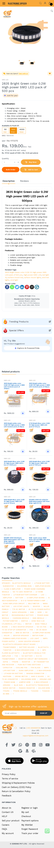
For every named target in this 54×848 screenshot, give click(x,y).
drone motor (21, 676)
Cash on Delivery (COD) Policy (16, 787)
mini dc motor (22, 633)
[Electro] (14, 3)
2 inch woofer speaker (22, 627)
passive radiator (27, 688)
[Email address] (19, 713)
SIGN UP (43, 713)
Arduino (6, 685)
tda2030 (46, 691)
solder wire (44, 688)
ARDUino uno (45, 679)
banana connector (35, 673)
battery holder (26, 647)
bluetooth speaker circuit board (19, 644)
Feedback (6, 795)
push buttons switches (29, 665)
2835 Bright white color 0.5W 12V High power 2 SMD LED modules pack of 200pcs (14, 385)
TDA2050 (34, 691)
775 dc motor (18, 609)
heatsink (7, 676)
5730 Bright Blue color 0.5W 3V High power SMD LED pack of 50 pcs (39, 425)
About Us (6, 808)
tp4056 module (20, 691)
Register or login (29, 808)
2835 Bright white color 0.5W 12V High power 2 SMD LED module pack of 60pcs (39, 385)
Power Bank (9, 682)
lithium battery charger (25, 595)
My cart (25, 812)
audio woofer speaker (29, 641)
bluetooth (43, 647)
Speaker (6, 583)
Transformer (9, 647)
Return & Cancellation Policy (16, 791)
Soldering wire (28, 679)
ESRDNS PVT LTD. (20, 844)
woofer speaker (21, 635)
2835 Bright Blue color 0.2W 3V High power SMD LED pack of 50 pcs (14, 501)
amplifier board (43, 586)
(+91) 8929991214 (33, 728)
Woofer (36, 606)
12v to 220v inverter (22, 592)
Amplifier (7, 598)
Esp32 (5, 662)
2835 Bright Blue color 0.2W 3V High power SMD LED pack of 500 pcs (39, 463)
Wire (39, 612)
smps (46, 668)
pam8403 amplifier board (15, 638)
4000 (22, 130)
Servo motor (9, 688)
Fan (31, 630)
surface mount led (15, 277)
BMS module (38, 618)
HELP (4, 816)
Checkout (26, 816)
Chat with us (23, 73)
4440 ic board (37, 676)
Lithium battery (42, 583)
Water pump (37, 635)
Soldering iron (24, 586)
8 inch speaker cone (24, 650)
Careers (5, 825)
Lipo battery (9, 670)
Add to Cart (31, 169)
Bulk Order (10, 170)
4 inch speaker (41, 682)
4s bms (6, 694)
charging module (21, 618)
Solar (6, 635)
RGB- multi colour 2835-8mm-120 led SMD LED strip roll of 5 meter (39, 539)
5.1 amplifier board (41, 633)
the (16, 656)
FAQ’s (4, 829)
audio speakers (19, 612)
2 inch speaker (44, 670)
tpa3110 (6, 691)
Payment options (30, 820)
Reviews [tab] (24, 181)
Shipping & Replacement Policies (18, 783)
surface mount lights (32, 277)
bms (32, 612)
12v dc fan (41, 627)
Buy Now (30, 162)
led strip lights (21, 606)
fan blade (35, 668)
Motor (28, 624)
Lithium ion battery (13, 673)
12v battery (26, 656)
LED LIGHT (34, 638)
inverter (26, 662)
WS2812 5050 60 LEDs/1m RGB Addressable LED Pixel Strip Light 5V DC (39, 501)
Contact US (7, 812)
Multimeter (33, 603)
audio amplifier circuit (14, 603)
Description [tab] (8, 181)
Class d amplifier (12, 589)
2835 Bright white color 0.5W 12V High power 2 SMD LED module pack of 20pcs (14, 425)
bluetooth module (21, 583)
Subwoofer (8, 586)
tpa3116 (15, 662)
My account (8, 833)
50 (5, 130)
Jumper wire (24, 682)
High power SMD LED (32, 275)
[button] (40, 3)
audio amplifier (26, 670)
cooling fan (21, 668)
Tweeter (7, 650)
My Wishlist (27, 825)
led (42, 595)
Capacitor (7, 668)
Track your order (29, 833)
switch (24, 621)
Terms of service (10, 778)
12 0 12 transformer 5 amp (33, 601)
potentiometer (10, 621)
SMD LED (5, 80)
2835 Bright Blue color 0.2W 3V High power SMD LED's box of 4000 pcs (14, 463)
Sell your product (10, 820)
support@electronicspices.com (35, 736)
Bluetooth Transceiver (37, 685)
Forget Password (29, 829)
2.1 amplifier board (35, 598)
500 (13, 130)
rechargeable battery (23, 615)
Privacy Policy (8, 774)
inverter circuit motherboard (33, 659)
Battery (19, 598)
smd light (14, 280)
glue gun (18, 685)
